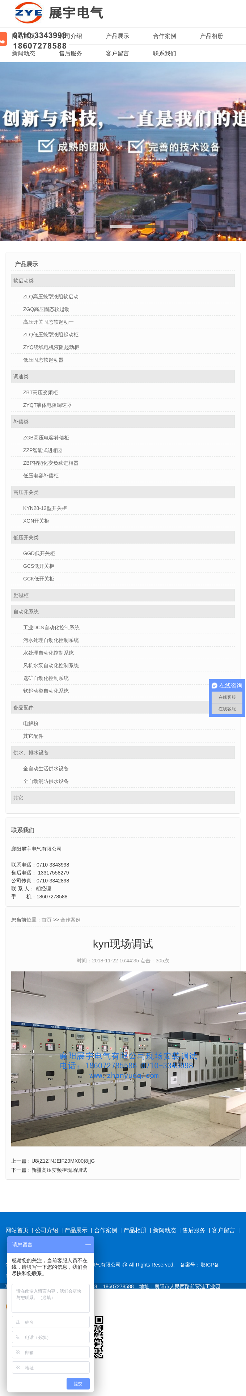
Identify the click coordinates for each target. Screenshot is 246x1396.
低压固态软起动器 (43, 360)
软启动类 (23, 281)
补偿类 (21, 422)
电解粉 (30, 723)
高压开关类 (26, 492)
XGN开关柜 (36, 521)
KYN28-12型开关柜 (45, 508)
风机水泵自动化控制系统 (51, 665)
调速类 (21, 376)
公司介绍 (70, 36)
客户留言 (117, 53)
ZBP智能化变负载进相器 (51, 463)
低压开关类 (26, 537)
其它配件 (33, 736)
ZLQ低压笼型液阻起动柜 (51, 334)
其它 (18, 798)
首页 (47, 920)
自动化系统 (26, 611)
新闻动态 (23, 53)
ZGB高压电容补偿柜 (46, 437)
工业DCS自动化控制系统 (51, 627)
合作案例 (164, 36)
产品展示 (117, 36)
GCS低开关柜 (38, 566)
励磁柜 (21, 595)
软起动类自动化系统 (46, 691)
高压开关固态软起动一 (48, 322)
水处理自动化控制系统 (48, 653)
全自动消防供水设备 (46, 781)
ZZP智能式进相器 (43, 450)
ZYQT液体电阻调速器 (47, 405)
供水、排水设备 (31, 753)
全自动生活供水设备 (46, 768)
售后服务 (70, 53)
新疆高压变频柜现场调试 (59, 1170)
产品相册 (211, 36)
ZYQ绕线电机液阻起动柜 (51, 347)
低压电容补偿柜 (41, 475)
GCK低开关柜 (38, 579)
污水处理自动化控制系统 (51, 640)
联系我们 (164, 53)
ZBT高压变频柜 (40, 392)
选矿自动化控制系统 (46, 678)
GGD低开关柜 (39, 553)
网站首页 (23, 36)
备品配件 (23, 707)
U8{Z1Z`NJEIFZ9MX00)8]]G (63, 1161)
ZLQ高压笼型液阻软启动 (51, 296)
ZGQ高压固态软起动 (46, 309)
